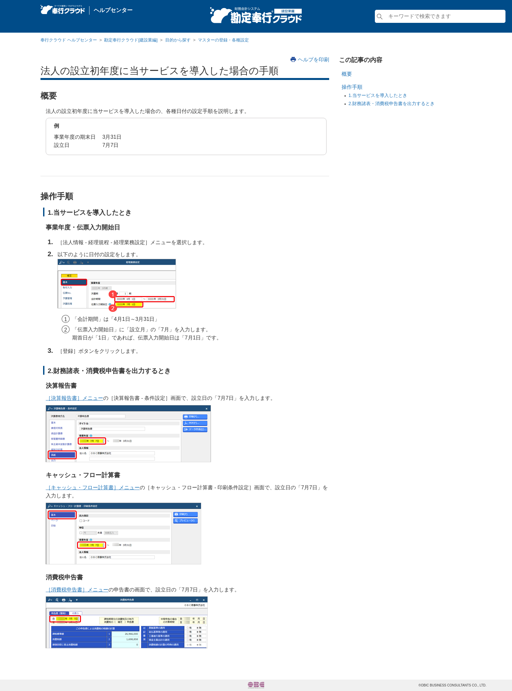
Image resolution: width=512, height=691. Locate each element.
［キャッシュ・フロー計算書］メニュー (93, 487)
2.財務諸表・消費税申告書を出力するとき (391, 103)
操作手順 (352, 87)
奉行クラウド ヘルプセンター (68, 40)
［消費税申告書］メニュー (77, 589)
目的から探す (178, 40)
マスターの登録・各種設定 (223, 40)
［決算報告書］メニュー (74, 398)
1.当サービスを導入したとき (377, 95)
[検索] (440, 16)
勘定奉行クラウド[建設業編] (130, 40)
